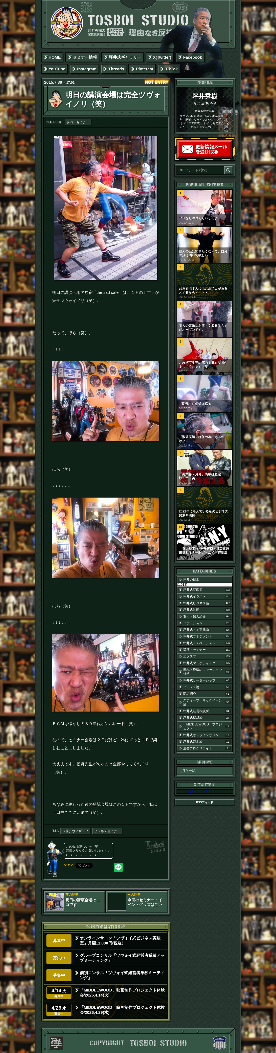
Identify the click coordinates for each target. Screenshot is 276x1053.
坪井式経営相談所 (207, 711)
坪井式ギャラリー (125, 57)
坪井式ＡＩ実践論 (207, 630)
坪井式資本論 (207, 742)
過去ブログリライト (207, 748)
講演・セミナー (78, 122)
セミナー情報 (85, 57)
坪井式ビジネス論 (207, 603)
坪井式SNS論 (207, 718)
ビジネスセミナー (107, 831)
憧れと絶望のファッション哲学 (207, 671)
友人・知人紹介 (207, 616)
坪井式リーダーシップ (207, 680)
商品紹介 (207, 694)
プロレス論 (207, 687)
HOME (55, 57)
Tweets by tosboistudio (193, 791)
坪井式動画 (207, 610)
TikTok (171, 69)
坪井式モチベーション (207, 643)
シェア (68, 864)
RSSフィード (204, 802)
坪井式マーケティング (207, 663)
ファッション (207, 623)
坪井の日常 (191, 579)
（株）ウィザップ (75, 831)
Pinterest (144, 69)
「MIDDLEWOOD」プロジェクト (207, 726)
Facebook (192, 57)
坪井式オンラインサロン (207, 735)
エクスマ (207, 656)
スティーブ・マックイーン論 (207, 702)
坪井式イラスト (207, 596)
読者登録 (231, 157)
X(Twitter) (162, 57)
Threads (116, 69)
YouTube (57, 69)
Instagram (87, 69)
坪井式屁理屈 (207, 590)
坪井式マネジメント (207, 636)
